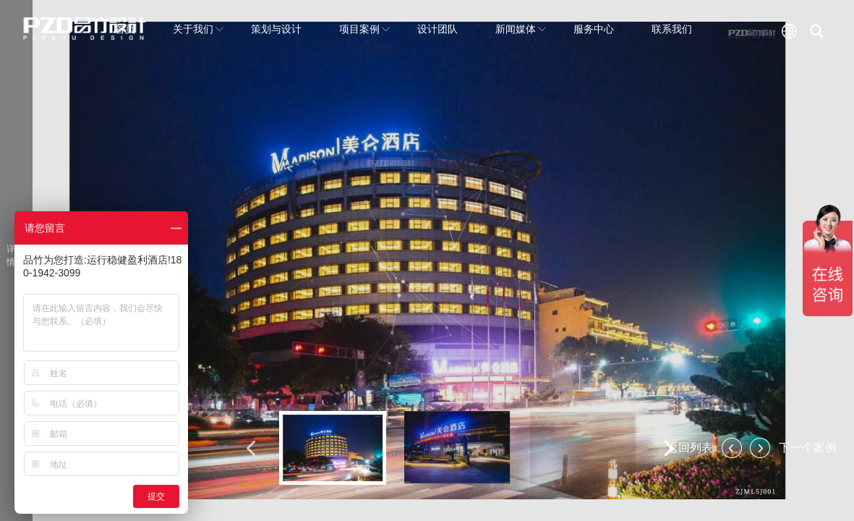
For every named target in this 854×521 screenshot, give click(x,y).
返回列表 (690, 447)
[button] (251, 448)
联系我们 (672, 29)
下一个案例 (808, 447)
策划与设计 (276, 29)
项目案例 (364, 29)
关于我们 (198, 29)
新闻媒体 (520, 29)
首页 (125, 29)
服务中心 (593, 29)
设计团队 (437, 29)
